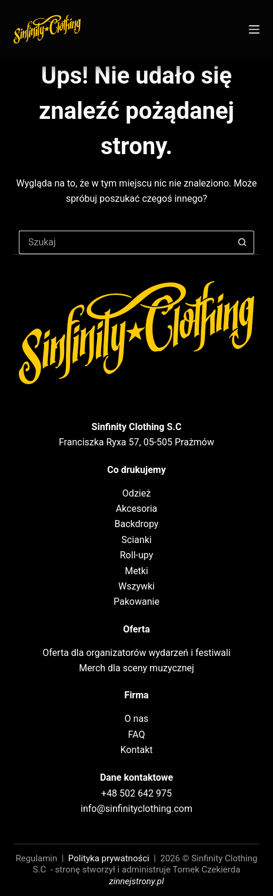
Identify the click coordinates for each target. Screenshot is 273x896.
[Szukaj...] (125, 242)
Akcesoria (137, 508)
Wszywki (136, 586)
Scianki (136, 539)
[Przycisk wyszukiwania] (242, 242)
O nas (137, 718)
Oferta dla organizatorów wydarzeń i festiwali (136, 652)
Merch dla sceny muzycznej (136, 668)
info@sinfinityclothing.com (136, 808)
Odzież (136, 493)
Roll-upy (136, 555)
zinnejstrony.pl (136, 881)
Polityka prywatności (108, 858)
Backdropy (137, 523)
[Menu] (254, 29)
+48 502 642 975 (136, 793)
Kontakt (136, 749)
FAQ (136, 734)
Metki (136, 571)
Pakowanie (136, 601)
